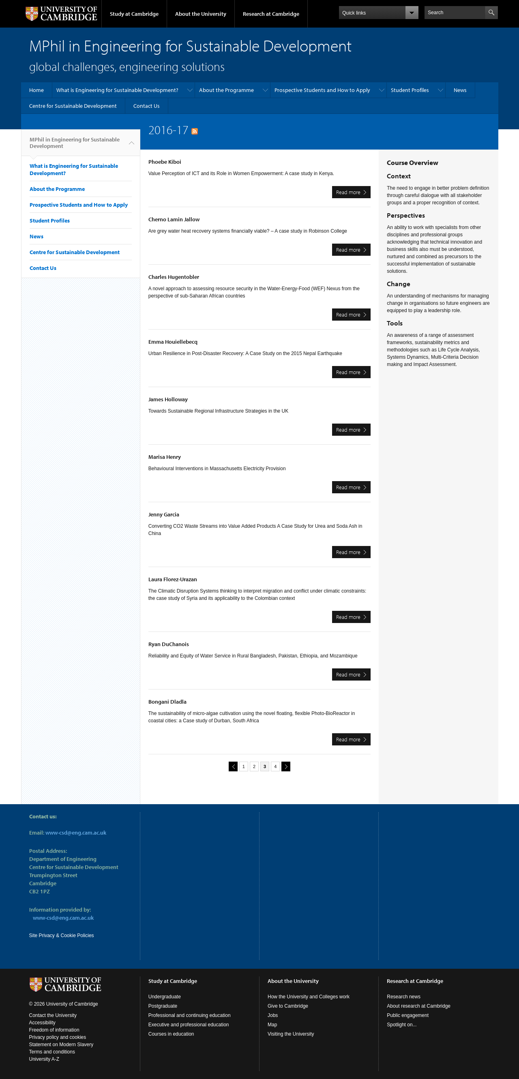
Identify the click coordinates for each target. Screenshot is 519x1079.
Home (36, 90)
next (284, 766)
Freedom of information (54, 1030)
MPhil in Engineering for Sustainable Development (75, 146)
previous (232, 766)
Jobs (273, 1015)
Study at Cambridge (134, 13)
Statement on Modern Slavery (61, 1044)
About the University (200, 13)
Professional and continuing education (189, 1015)
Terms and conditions (52, 1052)
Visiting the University (291, 1034)
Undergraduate (164, 997)
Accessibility (42, 1022)
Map (272, 1025)
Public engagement (408, 1015)
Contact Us (146, 105)
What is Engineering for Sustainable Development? (117, 90)
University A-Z (44, 1059)
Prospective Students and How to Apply (322, 90)
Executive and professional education (188, 1025)
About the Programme (226, 90)
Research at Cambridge (271, 13)
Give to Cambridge (288, 1006)
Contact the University (53, 1015)
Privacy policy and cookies (57, 1037)
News (460, 90)
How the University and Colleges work (309, 997)
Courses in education (171, 1034)
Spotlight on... (401, 1025)
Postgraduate (162, 1006)
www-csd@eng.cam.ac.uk (75, 832)
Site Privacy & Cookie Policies (61, 935)
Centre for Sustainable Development (73, 105)
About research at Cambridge (418, 1006)
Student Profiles (410, 90)
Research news (403, 997)
